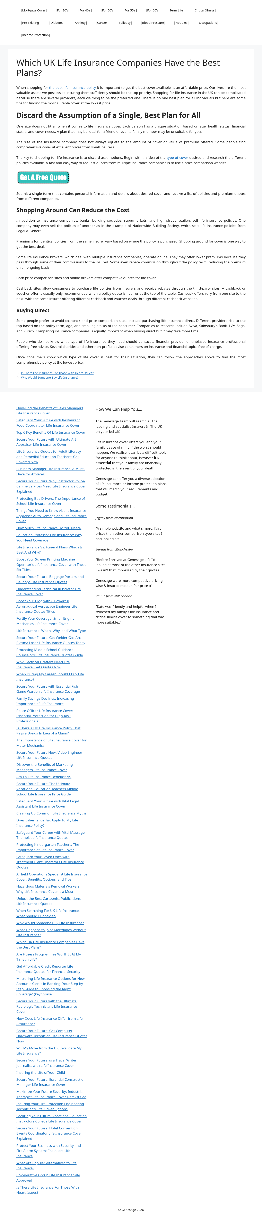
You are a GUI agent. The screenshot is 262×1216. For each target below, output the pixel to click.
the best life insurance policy (72, 87)
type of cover (177, 157)
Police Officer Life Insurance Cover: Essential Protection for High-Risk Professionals (44, 715)
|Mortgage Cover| (33, 10)
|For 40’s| (85, 10)
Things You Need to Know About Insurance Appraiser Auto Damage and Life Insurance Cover (51, 515)
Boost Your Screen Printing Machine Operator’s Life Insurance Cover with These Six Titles (51, 564)
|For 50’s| (108, 10)
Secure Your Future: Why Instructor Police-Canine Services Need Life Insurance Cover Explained (51, 486)
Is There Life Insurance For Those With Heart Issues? (57, 373)
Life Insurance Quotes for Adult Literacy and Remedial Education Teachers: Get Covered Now (48, 456)
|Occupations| (208, 22)
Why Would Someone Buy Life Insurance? (49, 377)
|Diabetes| (57, 22)
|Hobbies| (181, 22)
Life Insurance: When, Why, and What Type (51, 630)
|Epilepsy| (124, 22)
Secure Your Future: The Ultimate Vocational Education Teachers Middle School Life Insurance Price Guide (47, 788)
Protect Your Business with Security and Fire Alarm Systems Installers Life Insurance (48, 1150)
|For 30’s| (62, 10)
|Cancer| (102, 22)
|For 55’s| (130, 10)
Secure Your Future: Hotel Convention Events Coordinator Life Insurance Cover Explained (49, 1133)
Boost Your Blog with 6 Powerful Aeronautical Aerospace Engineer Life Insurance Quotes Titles (46, 606)
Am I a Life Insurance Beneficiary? (43, 776)
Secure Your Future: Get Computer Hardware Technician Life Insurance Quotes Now (51, 1035)
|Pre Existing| (30, 22)
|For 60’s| (153, 10)
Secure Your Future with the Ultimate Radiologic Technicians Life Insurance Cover (46, 1006)
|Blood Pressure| (153, 22)
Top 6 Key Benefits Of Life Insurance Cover (50, 432)
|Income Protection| (35, 35)
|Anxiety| (80, 22)
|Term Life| (176, 10)
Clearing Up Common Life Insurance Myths (51, 813)
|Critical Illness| (204, 10)
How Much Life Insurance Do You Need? (48, 528)
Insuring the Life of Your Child (40, 1072)
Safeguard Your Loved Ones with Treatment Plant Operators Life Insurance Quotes (50, 862)
